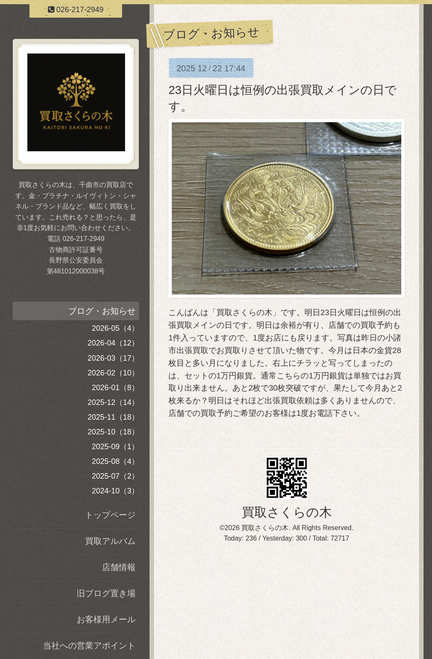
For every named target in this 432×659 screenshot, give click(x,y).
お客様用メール (106, 619)
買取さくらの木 (287, 512)
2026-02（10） (113, 373)
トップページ (110, 515)
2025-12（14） (113, 402)
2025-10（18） (113, 432)
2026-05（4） (115, 328)
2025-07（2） (115, 476)
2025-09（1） (115, 446)
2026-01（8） (115, 387)
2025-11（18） (113, 417)
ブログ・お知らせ (102, 311)
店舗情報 (119, 567)
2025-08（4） (115, 461)
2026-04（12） (113, 343)
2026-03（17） (113, 358)
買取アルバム (110, 541)
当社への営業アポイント (89, 645)
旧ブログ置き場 (106, 593)
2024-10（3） (115, 491)
